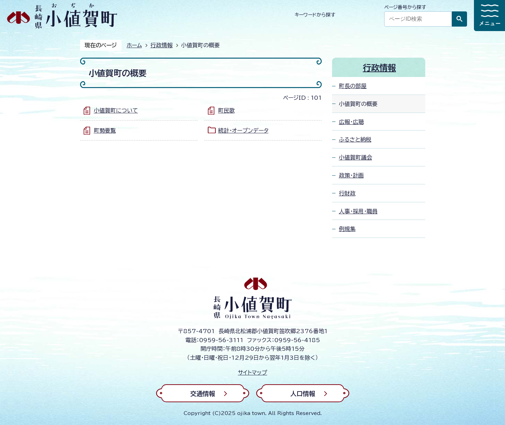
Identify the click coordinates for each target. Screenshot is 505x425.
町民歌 (226, 110)
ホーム (134, 45)
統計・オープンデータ (243, 130)
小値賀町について (116, 110)
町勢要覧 (105, 130)
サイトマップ (252, 372)
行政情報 (161, 45)
